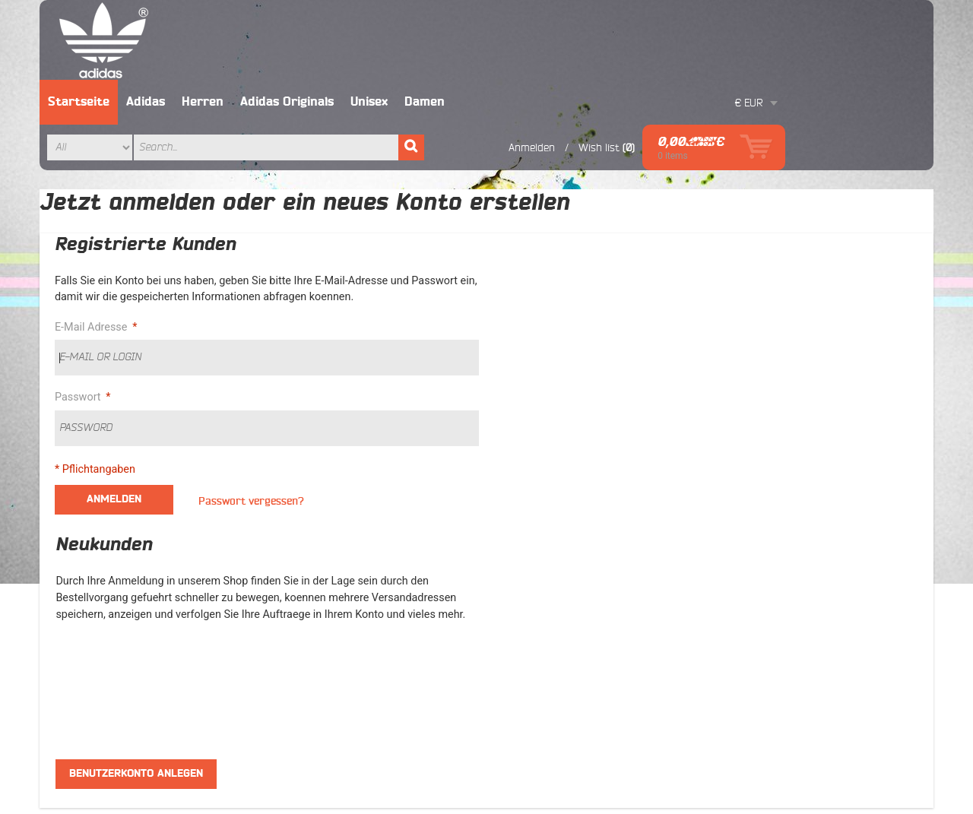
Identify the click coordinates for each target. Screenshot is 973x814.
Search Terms (314, 592)
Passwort (80, 318)
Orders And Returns (327, 628)
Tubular (85, 610)
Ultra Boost (93, 647)
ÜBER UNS (519, 556)
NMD (78, 628)
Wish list (747, 68)
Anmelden (680, 68)
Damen (573, 22)
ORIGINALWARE (532, 610)
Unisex (518, 22)
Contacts (302, 647)
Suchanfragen (587, 745)
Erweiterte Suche (675, 745)
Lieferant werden (534, 592)
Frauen (83, 574)
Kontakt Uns (865, 745)
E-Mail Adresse (93, 248)
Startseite (227, 22)
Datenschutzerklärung (546, 647)
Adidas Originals (436, 22)
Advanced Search (322, 610)
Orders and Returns (775, 745)
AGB (291, 556)
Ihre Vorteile (523, 574)
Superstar (90, 592)
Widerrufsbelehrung (541, 628)
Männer (85, 556)
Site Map (302, 574)
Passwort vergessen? (251, 421)
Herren (351, 22)
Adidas (294, 22)
